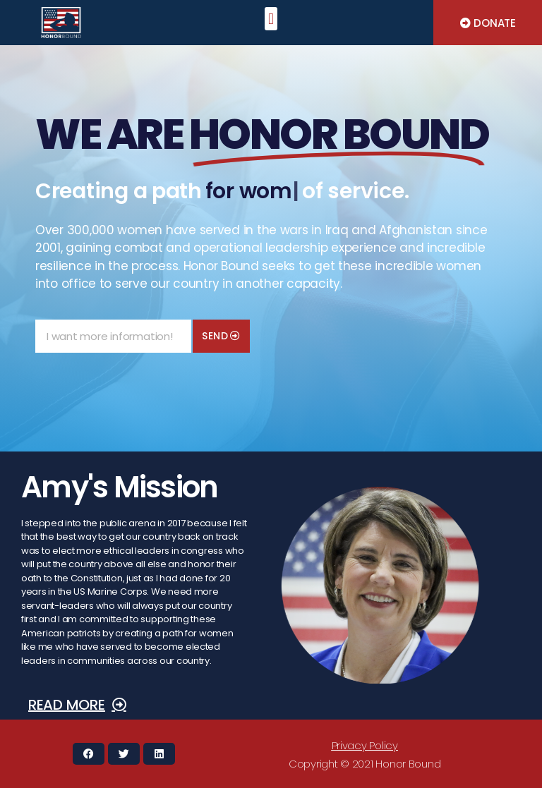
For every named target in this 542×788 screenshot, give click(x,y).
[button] (271, 18)
